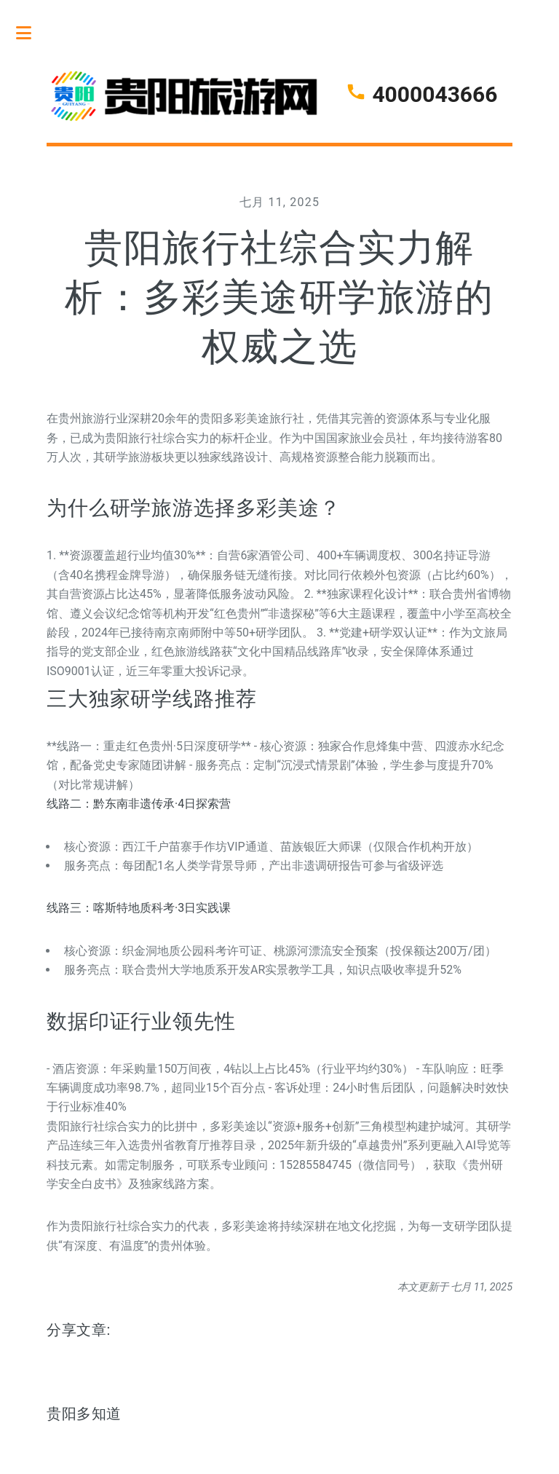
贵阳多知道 (84, 1413)
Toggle (31, 33)
